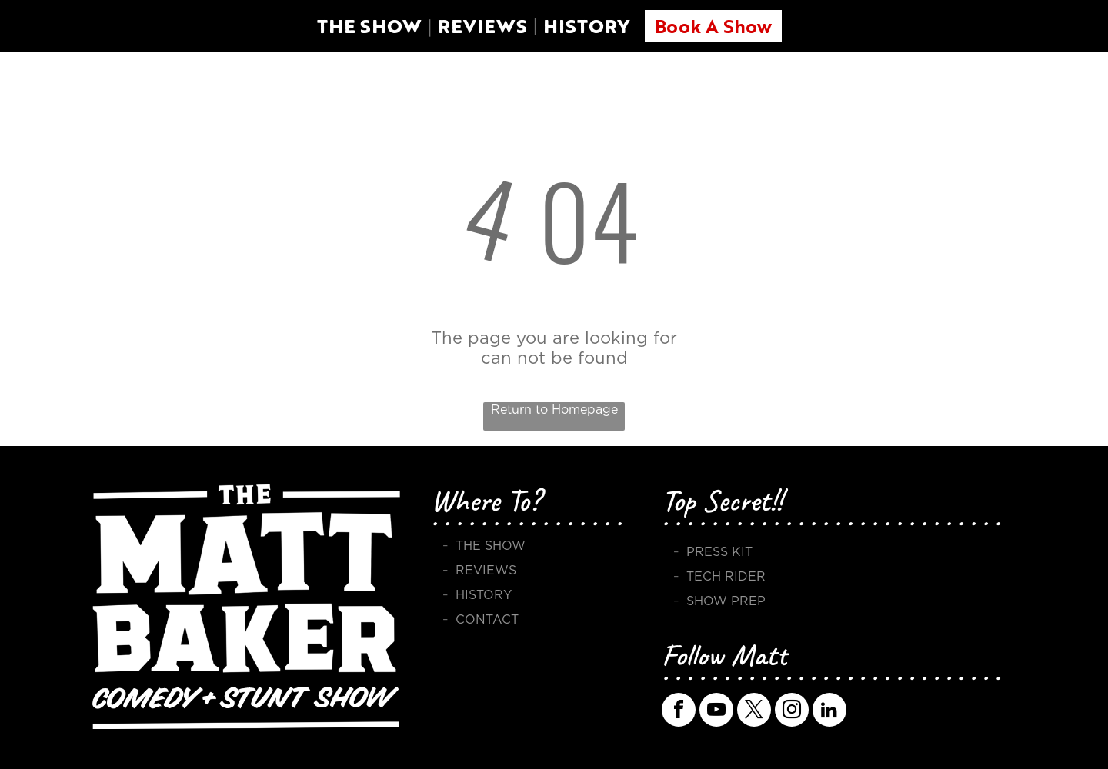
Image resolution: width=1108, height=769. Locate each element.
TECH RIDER (726, 576)
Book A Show (713, 25)
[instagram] (792, 712)
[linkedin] (829, 712)
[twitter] (754, 712)
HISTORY (586, 26)
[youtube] (716, 712)
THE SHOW (369, 26)
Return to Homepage (554, 409)
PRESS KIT (719, 551)
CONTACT (487, 619)
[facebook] (679, 712)
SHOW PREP (726, 601)
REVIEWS (482, 26)
